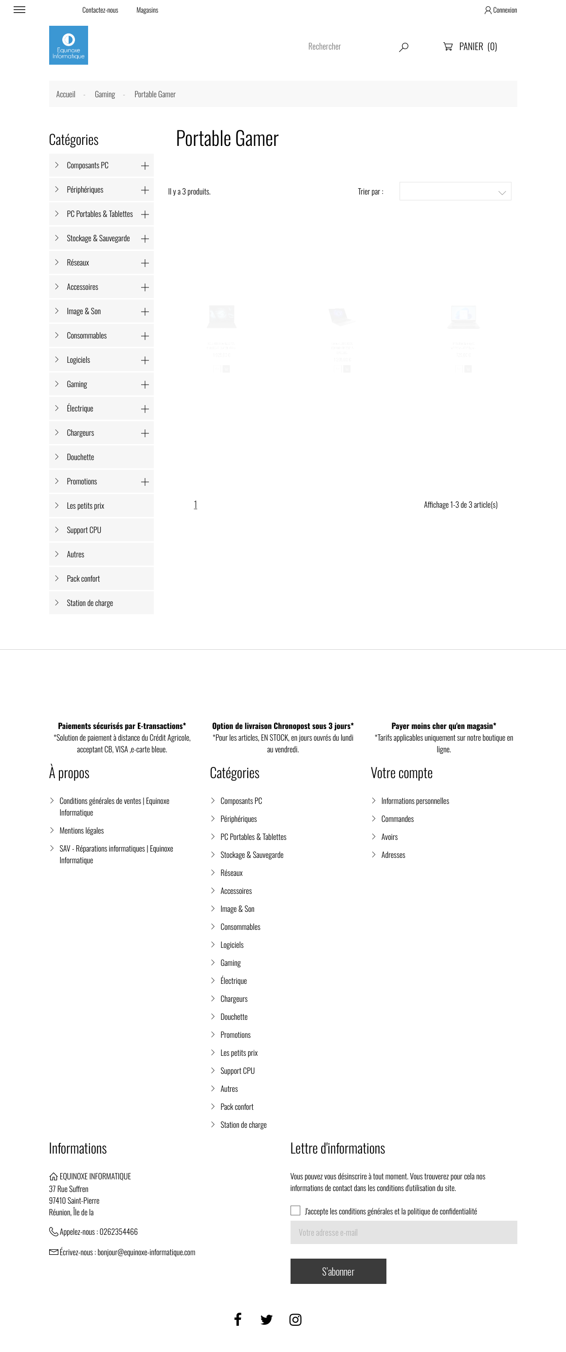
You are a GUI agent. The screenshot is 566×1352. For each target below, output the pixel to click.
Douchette (80, 457)
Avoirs (390, 836)
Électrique (80, 408)
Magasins (147, 10)
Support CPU (84, 529)
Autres (76, 554)
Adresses (393, 854)
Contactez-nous (100, 10)
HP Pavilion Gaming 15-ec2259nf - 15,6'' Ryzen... (464, 353)
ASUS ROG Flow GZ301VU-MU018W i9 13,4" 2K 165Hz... (221, 353)
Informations (78, 1148)
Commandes (398, 818)
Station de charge (90, 602)
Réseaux (78, 262)
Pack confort (83, 578)
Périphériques (85, 189)
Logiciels (78, 359)
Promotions (82, 481)
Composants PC (88, 165)
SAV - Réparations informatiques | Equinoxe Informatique (116, 854)
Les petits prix (86, 505)
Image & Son (84, 311)
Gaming (77, 384)
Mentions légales (82, 830)
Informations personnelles (415, 800)
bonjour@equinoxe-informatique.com (146, 1252)
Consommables (87, 335)
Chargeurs (80, 432)
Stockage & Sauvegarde (98, 238)
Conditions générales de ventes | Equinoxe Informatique (114, 806)
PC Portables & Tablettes (100, 213)
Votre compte (402, 773)
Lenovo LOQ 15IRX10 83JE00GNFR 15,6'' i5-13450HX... (342, 357)
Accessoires (82, 286)
